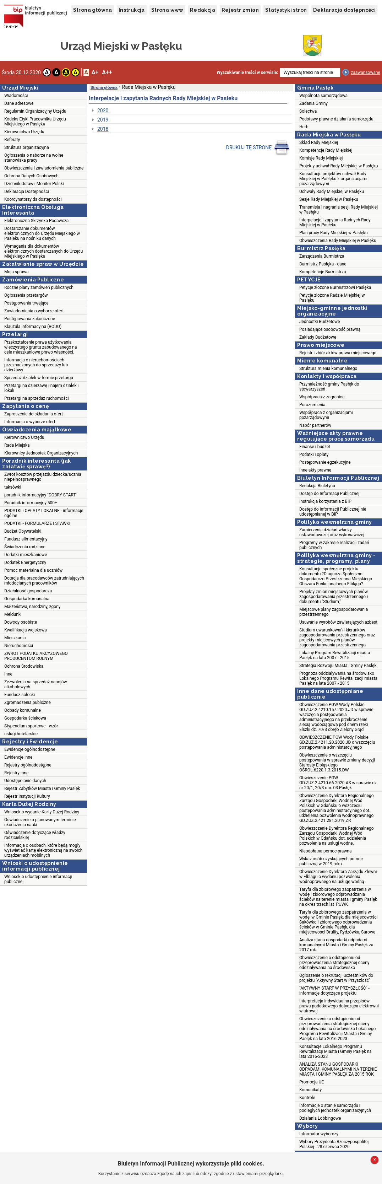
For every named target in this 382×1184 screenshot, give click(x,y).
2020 (102, 110)
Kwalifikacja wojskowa (25, 630)
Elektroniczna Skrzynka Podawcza (36, 220)
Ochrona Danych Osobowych (31, 175)
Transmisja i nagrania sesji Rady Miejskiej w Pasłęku (338, 210)
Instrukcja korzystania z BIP (325, 501)
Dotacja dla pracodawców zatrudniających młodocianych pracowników (44, 581)
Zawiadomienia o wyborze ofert (34, 310)
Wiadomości (16, 95)
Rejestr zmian (240, 10)
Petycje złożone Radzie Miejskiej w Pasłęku (332, 298)
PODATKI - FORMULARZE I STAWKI (37, 523)
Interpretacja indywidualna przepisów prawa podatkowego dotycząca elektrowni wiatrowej (339, 1006)
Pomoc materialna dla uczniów (33, 570)
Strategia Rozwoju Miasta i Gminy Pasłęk (338, 665)
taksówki (12, 487)
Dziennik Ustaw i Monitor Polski (34, 183)
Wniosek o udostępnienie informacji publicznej (38, 879)
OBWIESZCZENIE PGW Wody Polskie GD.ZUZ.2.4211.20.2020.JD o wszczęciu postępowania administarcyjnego (337, 742)
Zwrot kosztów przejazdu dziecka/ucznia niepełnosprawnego (42, 477)
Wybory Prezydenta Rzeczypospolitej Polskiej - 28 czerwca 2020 (334, 1144)
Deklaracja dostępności (344, 10)
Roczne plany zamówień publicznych (38, 287)
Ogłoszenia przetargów (26, 295)
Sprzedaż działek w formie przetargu (38, 377)
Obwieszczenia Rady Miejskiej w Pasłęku (337, 240)
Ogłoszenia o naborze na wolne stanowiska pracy (33, 158)
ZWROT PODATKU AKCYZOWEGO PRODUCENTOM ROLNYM (36, 656)
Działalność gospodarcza (28, 590)
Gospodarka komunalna (26, 598)
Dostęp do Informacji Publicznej (329, 493)
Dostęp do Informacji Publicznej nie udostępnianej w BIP (332, 512)
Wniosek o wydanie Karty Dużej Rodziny (41, 811)
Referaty (12, 139)
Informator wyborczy (318, 1133)
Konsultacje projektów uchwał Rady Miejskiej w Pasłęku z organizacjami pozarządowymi (333, 178)
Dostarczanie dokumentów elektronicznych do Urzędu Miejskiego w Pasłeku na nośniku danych (42, 233)
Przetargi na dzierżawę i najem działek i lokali (41, 388)
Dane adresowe (18, 103)
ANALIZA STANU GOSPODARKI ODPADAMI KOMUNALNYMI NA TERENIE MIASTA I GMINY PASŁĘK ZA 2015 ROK (338, 1069)
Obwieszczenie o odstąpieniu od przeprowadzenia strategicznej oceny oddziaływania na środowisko (334, 962)
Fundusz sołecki (19, 694)
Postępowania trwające (26, 303)
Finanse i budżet (314, 446)
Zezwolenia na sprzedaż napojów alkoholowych (35, 684)
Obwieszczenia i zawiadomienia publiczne (43, 168)
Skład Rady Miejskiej (318, 142)
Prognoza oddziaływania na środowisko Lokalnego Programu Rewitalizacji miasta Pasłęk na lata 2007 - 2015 (338, 678)
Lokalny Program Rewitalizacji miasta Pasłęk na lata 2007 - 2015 (334, 655)
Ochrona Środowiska (23, 666)
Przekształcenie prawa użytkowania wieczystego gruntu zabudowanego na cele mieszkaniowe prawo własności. (40, 347)
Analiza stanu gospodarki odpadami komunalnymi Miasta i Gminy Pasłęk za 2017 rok (336, 944)
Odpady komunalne (22, 710)
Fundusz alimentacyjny (26, 539)
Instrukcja (132, 10)
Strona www (167, 10)
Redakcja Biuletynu (317, 485)
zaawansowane (365, 72)
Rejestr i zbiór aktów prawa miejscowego (337, 352)
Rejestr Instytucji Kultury (27, 796)
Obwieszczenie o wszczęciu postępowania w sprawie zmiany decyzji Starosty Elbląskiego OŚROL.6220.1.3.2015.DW (337, 763)
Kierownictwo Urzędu (24, 131)
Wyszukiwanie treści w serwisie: (247, 72)
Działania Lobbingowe (320, 1118)
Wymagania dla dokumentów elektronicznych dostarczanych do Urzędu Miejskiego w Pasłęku (43, 251)
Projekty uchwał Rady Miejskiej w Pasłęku (338, 165)
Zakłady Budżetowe (317, 337)
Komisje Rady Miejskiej (321, 158)
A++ (107, 72)
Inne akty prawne (315, 470)
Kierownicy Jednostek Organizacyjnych (41, 453)
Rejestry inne (16, 772)
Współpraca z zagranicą (321, 396)
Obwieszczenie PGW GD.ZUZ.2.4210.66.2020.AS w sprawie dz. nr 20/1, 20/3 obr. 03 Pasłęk (338, 782)
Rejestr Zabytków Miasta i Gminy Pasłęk (42, 788)
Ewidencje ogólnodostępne (29, 749)
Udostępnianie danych (25, 780)
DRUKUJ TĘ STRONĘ (258, 148)
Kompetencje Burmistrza (322, 271)
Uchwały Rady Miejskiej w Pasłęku (331, 191)
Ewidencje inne (18, 757)
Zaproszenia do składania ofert (33, 413)
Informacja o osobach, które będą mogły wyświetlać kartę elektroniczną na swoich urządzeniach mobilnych (43, 850)
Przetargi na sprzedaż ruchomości (36, 398)
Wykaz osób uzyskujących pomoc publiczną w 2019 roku (331, 861)
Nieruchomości (18, 645)
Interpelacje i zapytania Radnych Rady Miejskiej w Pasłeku (335, 222)
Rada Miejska (17, 445)
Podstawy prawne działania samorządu (336, 119)
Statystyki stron (286, 10)
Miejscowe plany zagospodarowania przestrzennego (333, 612)
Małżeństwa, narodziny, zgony (32, 606)
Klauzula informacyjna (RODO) (32, 326)
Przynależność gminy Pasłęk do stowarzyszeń (329, 387)
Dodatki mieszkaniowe (25, 554)
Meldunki (13, 614)
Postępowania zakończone (29, 318)
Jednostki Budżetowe (319, 321)
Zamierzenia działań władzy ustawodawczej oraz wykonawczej (331, 532)
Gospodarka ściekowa (25, 718)
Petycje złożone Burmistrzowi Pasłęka (335, 287)
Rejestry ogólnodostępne (27, 765)
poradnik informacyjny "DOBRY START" (40, 495)
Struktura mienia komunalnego (328, 368)
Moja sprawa (16, 271)
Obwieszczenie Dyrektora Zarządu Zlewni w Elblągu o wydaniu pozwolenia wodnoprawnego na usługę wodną (338, 876)
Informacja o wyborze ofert (29, 421)
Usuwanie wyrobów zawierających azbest (338, 622)
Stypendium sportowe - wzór (31, 725)
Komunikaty (310, 1089)
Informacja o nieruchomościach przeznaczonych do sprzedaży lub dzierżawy (36, 364)
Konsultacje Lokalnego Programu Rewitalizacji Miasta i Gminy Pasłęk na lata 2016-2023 (335, 1051)
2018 (102, 129)
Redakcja (202, 10)
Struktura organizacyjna (26, 147)
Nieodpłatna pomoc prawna (325, 851)
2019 (102, 120)
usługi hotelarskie (21, 733)
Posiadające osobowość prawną (329, 329)
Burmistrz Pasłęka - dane (322, 264)
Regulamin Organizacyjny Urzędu (35, 111)
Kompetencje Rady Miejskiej (326, 150)
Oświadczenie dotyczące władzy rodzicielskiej (34, 835)
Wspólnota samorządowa (323, 95)
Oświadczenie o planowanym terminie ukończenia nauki (40, 822)
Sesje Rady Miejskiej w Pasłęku (328, 199)
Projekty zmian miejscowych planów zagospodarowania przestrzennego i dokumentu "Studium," (333, 596)
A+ (95, 72)
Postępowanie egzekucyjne (325, 462)
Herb (304, 126)
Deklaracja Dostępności (26, 191)
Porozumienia (312, 404)
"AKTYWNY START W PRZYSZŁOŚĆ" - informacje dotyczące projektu (334, 991)
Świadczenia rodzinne (24, 546)
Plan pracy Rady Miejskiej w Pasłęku (333, 232)
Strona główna (92, 10)
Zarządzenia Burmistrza (321, 256)
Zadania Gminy (313, 103)
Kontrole (307, 1097)
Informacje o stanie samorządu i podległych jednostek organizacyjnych (335, 1108)
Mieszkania (15, 637)
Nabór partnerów (315, 425)
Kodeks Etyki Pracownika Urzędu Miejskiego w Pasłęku (35, 122)
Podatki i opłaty (313, 454)
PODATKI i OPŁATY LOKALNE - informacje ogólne (43, 513)
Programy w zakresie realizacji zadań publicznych (334, 545)
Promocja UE (311, 1082)
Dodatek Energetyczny (25, 562)
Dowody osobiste (20, 622)
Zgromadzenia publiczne (27, 702)
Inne (8, 674)
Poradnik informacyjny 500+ (30, 502)
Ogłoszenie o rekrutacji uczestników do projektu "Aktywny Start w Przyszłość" (336, 978)
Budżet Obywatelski (23, 531)
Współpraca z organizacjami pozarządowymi (326, 415)
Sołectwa (308, 111)
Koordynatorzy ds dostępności (33, 199)
